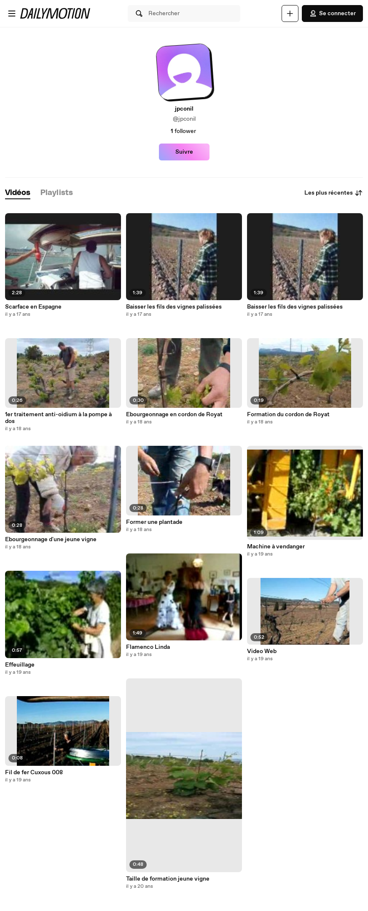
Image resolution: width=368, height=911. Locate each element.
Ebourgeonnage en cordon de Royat (174, 414)
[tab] (17, 193)
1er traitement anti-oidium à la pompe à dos (58, 418)
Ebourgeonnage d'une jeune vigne (51, 539)
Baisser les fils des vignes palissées (174, 307)
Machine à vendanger (276, 546)
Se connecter (332, 13)
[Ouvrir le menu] (12, 13)
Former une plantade (154, 522)
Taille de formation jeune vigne (168, 879)
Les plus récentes (333, 193)
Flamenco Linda (148, 647)
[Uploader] (290, 13)
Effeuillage (20, 665)
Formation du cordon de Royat (288, 414)
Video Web (262, 651)
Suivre (184, 152)
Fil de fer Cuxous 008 (34, 772)
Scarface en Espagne (33, 307)
